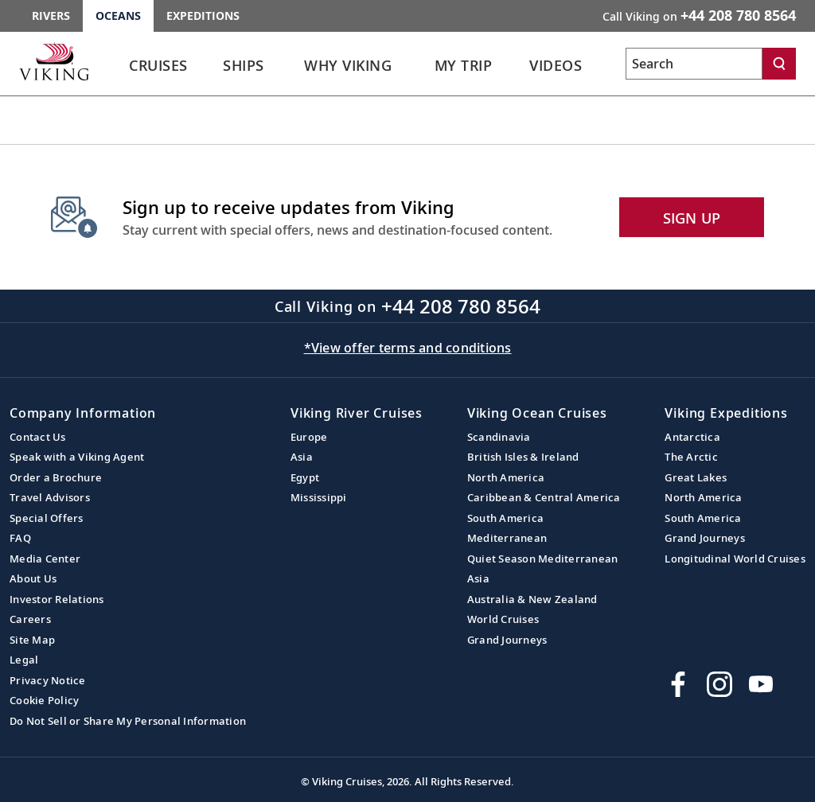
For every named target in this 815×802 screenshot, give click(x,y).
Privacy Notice (48, 680)
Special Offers (47, 518)
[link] (158, 69)
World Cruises (503, 619)
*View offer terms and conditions (408, 347)
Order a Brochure (56, 477)
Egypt (305, 477)
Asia (302, 457)
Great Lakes (696, 477)
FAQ (20, 538)
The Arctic (691, 457)
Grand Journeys (507, 640)
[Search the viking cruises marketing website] (694, 64)
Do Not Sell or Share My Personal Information (128, 721)
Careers (30, 619)
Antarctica (692, 437)
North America (505, 477)
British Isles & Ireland (523, 457)
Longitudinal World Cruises (735, 558)
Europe (309, 437)
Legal (24, 659)
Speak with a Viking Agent (77, 457)
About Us (33, 578)
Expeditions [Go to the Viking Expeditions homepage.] (203, 15)
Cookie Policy (44, 700)
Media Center (45, 558)
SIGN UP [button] (692, 218)
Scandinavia (499, 437)
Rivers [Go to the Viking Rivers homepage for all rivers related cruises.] (51, 15)
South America (505, 518)
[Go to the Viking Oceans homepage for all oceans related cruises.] (54, 61)
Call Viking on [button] (699, 15)
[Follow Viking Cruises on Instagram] (719, 684)
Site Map (32, 640)
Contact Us (38, 437)
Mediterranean (507, 538)
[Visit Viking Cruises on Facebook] (678, 684)
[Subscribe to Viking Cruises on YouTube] (761, 684)
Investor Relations (57, 599)
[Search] (779, 64)
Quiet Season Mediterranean (542, 558)
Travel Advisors (50, 497)
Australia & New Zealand (532, 599)
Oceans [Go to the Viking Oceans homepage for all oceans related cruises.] (118, 15)
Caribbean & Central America (544, 497)
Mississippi (319, 497)
